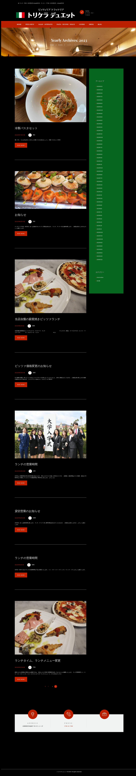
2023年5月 (99, 154)
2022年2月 (99, 191)
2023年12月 (100, 130)
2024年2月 (99, 127)
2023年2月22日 (21, 518)
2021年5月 (99, 219)
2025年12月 (100, 90)
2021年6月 (99, 215)
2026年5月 (99, 86)
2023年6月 (99, 151)
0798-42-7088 (68, 726)
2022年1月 (99, 195)
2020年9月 (99, 242)
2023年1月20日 (21, 668)
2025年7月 (99, 96)
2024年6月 (99, 120)
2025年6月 (99, 100)
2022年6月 (99, 181)
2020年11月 (99, 236)
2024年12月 (100, 110)
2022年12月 (100, 168)
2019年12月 (99, 259)
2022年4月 (99, 185)
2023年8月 (99, 144)
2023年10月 (100, 137)
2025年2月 (99, 107)
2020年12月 (100, 232)
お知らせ (21, 215)
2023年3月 (99, 157)
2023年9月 (99, 141)
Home (51, 45)
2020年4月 (99, 256)
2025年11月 (99, 93)
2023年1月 (99, 164)
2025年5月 (99, 103)
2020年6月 (99, 249)
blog (61, 45)
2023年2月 (99, 161)
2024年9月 (99, 113)
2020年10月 (100, 239)
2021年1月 (99, 229)
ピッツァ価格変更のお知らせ (36, 366)
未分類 (98, 281)
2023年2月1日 (20, 565)
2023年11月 (99, 134)
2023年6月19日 (21, 222)
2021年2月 (99, 225)
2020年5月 (99, 253)
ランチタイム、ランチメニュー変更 (41, 661)
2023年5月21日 (21, 373)
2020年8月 (99, 246)
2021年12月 (99, 198)
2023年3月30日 (21, 471)
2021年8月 (99, 208)
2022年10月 (100, 171)
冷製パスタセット (28, 128)
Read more (22, 145)
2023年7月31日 (21, 135)
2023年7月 (99, 147)
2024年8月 (99, 117)
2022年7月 (99, 178)
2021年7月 (99, 212)
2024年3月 (99, 124)
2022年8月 (99, 174)
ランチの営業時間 (28, 464)
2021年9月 (99, 205)
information (100, 277)
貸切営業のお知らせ (29, 511)
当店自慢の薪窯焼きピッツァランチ (41, 319)
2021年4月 (99, 222)
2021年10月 (99, 202)
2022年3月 (99, 188)
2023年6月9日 (20, 326)
